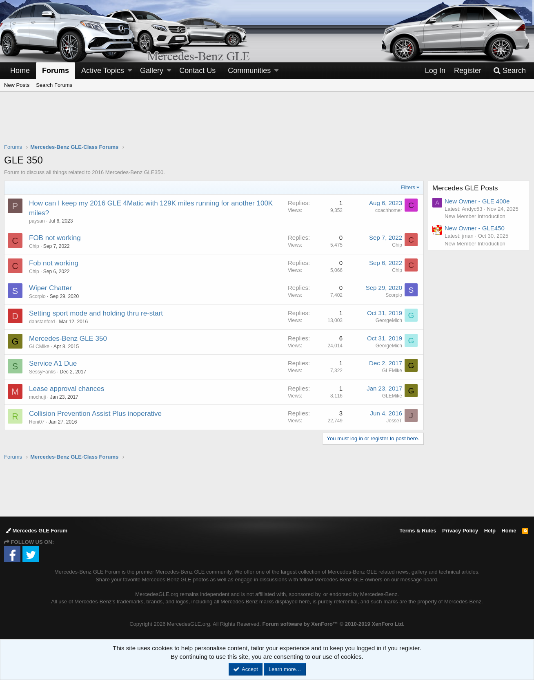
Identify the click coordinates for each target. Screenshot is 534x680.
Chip (34, 246)
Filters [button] (408, 187)
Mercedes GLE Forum (36, 531)
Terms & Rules (417, 531)
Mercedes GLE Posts (465, 188)
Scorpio (37, 296)
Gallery (151, 70)
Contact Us (197, 70)
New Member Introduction (475, 216)
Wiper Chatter (50, 288)
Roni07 (36, 422)
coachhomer (388, 210)
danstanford (42, 322)
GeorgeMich (389, 320)
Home (20, 70)
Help (490, 531)
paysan (37, 221)
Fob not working (53, 263)
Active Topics (102, 70)
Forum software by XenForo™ (333, 624)
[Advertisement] (267, 122)
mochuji (37, 397)
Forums (55, 70)
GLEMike (392, 370)
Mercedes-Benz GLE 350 (68, 338)
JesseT (394, 421)
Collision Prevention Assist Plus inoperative (95, 413)
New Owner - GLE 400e (477, 201)
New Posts (16, 85)
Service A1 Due (53, 363)
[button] (130, 70)
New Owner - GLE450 (475, 228)
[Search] (509, 70)
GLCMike (39, 346)
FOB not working (55, 238)
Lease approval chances (66, 389)
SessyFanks (42, 372)
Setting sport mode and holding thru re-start (96, 313)
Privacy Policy (460, 531)
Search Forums (54, 85)
